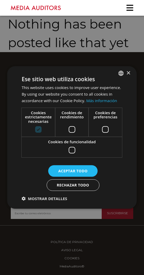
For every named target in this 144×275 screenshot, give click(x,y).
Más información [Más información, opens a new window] (101, 100)
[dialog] (72, 137)
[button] (44, 198)
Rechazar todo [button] (73, 185)
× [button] (128, 73)
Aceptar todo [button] (73, 170)
